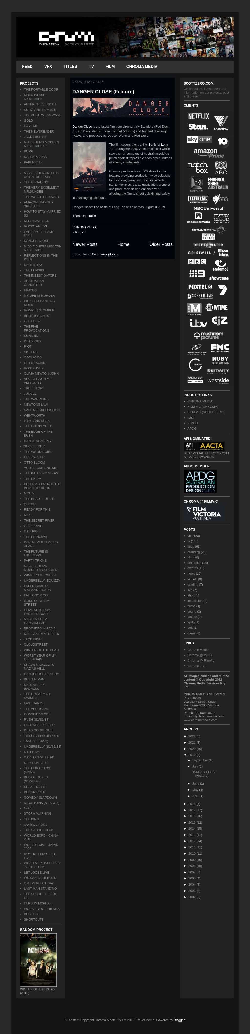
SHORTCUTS (34, 919)
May (195, 790)
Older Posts (161, 244)
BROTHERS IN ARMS (39, 628)
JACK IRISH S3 (35, 137)
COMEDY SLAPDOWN (40, 797)
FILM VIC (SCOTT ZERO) (206, 412)
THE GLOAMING (36, 182)
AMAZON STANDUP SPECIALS (38, 204)
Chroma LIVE (197, 666)
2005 (192, 878)
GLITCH (30, 504)
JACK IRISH (33, 639)
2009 (192, 860)
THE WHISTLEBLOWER (41, 197)
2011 (192, 847)
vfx (84, 232)
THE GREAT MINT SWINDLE (37, 696)
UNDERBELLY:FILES (39, 725)
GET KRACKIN (34, 363)
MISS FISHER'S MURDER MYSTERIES (40, 568)
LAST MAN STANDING (40, 888)
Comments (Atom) (105, 254)
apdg (191, 622)
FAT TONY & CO (36, 595)
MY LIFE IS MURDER (39, 295)
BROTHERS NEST (37, 316)
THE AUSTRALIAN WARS (42, 115)
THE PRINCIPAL (36, 537)
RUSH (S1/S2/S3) (36, 719)
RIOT (27, 346)
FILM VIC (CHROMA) (203, 406)
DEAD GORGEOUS (38, 730)
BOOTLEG (31, 914)
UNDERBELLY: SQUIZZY (42, 580)
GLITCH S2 (32, 321)
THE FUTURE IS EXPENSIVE (36, 553)
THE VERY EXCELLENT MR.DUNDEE (41, 189)
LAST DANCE (34, 703)
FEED (27, 66)
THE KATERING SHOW (41, 473)
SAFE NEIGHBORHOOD (42, 410)
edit (190, 627)
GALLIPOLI (32, 531)
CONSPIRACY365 (37, 714)
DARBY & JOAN (35, 157)
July (195, 766)
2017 (192, 810)
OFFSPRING (33, 526)
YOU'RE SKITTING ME (40, 468)
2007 (192, 872)
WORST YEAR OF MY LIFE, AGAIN (40, 657)
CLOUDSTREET (36, 644)
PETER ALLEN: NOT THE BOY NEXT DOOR (42, 486)
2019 (192, 755)
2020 (192, 749)
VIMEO (193, 423)
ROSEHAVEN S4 (36, 221)
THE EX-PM (32, 478)
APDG (192, 428)
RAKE (28, 515)
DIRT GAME (33, 752)
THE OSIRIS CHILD (38, 426)
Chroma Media (198, 650)
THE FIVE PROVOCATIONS (36, 328)
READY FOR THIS (37, 509)
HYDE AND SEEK (37, 421)
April (196, 796)
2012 (192, 841)
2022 (192, 736)
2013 (192, 835)
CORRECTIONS (35, 824)
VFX (48, 66)
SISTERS (31, 352)
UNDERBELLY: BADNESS (35, 686)
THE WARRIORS (36, 399)
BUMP (28, 151)
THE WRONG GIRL (38, 452)
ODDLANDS (33, 357)
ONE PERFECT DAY (39, 883)
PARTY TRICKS (35, 560)
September (200, 760)
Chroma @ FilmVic (201, 660)
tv (189, 541)
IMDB (192, 417)
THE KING (31, 819)
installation (195, 601)
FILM (110, 66)
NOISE (29, 808)
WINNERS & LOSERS (40, 575)
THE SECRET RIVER (39, 520)
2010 (192, 853)
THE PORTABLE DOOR (41, 89)
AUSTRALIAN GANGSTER (34, 283)
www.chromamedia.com (200, 720)
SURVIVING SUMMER (40, 109)
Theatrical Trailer (84, 216)
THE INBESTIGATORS (40, 275)
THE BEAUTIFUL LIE (39, 499)
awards (193, 568)
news (191, 573)
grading (193, 584)
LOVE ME (31, 126)
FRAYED (30, 290)
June (196, 783)
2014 (192, 828)
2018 (192, 804)
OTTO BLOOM (34, 462)
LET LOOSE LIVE (36, 872)
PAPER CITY (33, 162)
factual (192, 617)
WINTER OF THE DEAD (41, 650)
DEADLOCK (33, 341)
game (192, 633)
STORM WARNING (38, 813)
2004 (192, 884)
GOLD (28, 120)
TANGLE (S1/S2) (36, 741)
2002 (192, 897)
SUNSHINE (32, 336)
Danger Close (82, 126)
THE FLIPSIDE (34, 270)
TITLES (70, 66)
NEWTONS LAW (36, 404)
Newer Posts (85, 244)
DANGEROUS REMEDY (41, 674)
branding (194, 552)
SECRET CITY (34, 446)
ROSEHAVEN (34, 368)
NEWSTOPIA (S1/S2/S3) (41, 803)
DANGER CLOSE (36, 241)
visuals (192, 579)
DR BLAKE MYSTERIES (41, 634)
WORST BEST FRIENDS (42, 909)
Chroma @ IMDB (200, 655)
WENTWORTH (34, 415)
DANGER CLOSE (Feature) (103, 91)
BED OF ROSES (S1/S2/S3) (36, 779)
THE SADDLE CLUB (38, 830)
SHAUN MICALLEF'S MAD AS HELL (39, 666)
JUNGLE (30, 393)
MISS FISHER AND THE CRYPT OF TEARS (41, 175)
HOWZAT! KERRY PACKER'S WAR (37, 612)
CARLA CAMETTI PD (39, 757)
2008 (192, 866)
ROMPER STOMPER (39, 310)
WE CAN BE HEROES (40, 878)
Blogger (179, 1020)
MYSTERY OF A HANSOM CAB (35, 621)
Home (124, 244)
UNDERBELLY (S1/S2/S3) (42, 746)
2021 (192, 742)
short (191, 595)
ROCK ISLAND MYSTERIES (34, 97)
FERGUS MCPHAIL (38, 903)
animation (194, 563)
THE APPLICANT (36, 709)
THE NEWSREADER (39, 131)
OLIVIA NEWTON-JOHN (41, 373)
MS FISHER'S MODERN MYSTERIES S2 (41, 144)
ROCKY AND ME (36, 226)
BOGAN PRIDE (35, 792)
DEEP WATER (34, 457)
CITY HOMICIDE (36, 763)
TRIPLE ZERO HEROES (41, 736)
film (77, 232)
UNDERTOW (33, 265)
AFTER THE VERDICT (40, 104)
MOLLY (29, 493)
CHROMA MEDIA (141, 66)
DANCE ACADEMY (38, 441)
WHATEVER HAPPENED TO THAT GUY (42, 865)
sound (192, 611)
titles (191, 546)
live (190, 590)
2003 (192, 891)
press (191, 606)
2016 (192, 816)
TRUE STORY (34, 388)
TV (91, 66)
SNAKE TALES (34, 786)
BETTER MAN (34, 679)
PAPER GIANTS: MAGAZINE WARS (37, 588)
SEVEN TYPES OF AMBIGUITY (37, 381)
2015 (192, 822)
